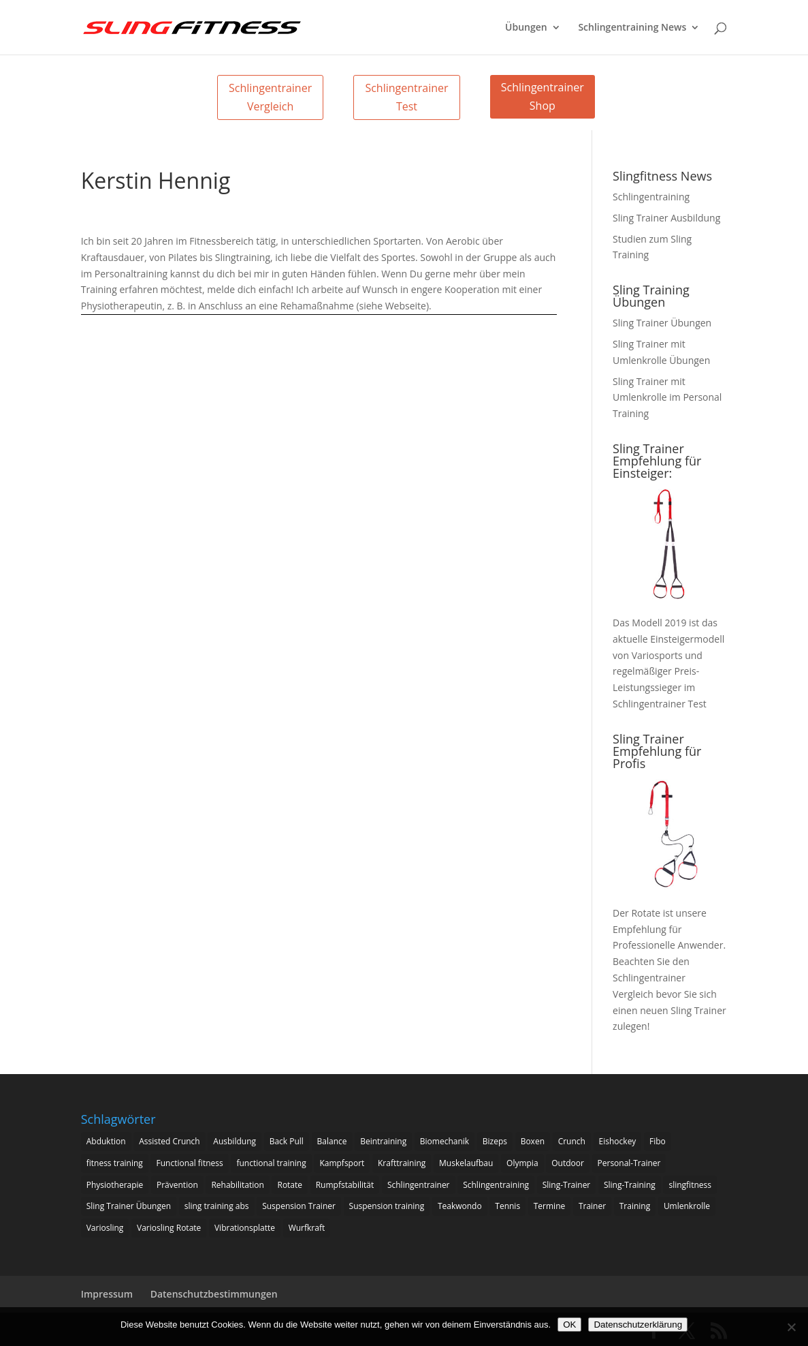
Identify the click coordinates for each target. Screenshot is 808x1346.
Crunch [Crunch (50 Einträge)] (571, 1141)
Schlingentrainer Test (406, 97)
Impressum (107, 1293)
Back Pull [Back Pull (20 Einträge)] (287, 1141)
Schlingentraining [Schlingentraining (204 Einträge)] (496, 1185)
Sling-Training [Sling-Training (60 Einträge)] (630, 1185)
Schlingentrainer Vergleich (270, 97)
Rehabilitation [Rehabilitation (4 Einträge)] (237, 1185)
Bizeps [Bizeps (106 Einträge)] (495, 1141)
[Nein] (791, 1327)
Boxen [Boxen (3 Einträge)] (533, 1141)
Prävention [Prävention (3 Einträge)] (177, 1185)
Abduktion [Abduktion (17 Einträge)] (106, 1141)
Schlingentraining (651, 196)
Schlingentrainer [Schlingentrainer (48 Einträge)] (418, 1185)
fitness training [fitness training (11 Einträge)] (114, 1163)
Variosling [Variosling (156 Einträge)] (105, 1228)
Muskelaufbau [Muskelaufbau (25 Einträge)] (466, 1163)
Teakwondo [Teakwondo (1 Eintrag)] (460, 1206)
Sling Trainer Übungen (662, 322)
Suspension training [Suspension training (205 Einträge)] (387, 1206)
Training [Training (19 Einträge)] (634, 1206)
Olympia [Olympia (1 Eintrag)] (522, 1163)
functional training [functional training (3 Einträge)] (271, 1163)
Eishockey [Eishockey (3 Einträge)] (617, 1141)
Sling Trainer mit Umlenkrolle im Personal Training (667, 397)
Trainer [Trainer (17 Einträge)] (592, 1206)
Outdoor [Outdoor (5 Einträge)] (567, 1163)
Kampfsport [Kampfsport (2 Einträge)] (341, 1163)
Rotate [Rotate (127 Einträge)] (289, 1185)
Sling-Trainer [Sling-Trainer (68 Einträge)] (567, 1185)
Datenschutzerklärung (638, 1324)
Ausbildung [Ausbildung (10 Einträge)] (234, 1141)
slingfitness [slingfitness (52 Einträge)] (689, 1185)
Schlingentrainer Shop (542, 96)
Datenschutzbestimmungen (214, 1293)
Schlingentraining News (632, 27)
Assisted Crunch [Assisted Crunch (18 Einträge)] (169, 1141)
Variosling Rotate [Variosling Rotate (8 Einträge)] (169, 1228)
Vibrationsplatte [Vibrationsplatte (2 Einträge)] (244, 1228)
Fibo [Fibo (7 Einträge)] (657, 1141)
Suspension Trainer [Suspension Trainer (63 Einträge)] (299, 1206)
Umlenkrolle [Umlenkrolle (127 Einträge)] (687, 1206)
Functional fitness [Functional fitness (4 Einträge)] (189, 1163)
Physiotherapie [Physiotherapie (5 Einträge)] (115, 1185)
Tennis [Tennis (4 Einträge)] (507, 1206)
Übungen (526, 27)
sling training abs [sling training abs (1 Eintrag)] (216, 1206)
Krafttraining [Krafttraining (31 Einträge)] (401, 1163)
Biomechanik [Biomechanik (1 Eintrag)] (444, 1141)
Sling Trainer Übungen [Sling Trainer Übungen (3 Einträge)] (128, 1206)
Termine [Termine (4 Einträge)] (550, 1206)
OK (569, 1324)
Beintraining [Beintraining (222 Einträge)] (383, 1141)
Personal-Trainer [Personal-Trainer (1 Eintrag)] (629, 1163)
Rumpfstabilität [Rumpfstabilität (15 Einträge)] (345, 1185)
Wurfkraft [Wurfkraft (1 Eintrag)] (307, 1228)
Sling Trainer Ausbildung (666, 217)
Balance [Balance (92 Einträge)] (332, 1141)
